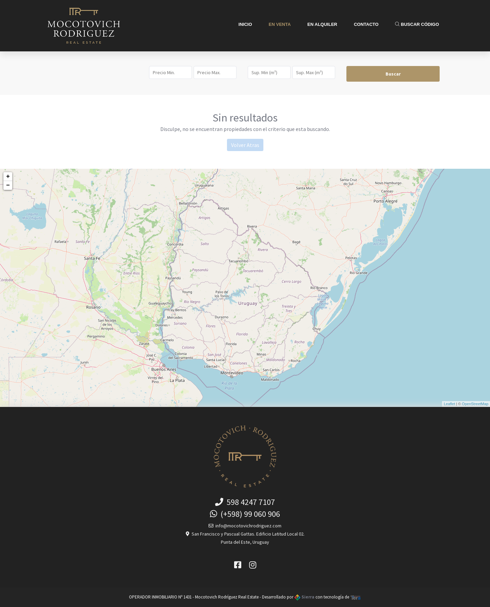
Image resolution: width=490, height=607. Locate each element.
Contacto (366, 24)
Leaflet (449, 404)
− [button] (8, 185)
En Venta (280, 24)
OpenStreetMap (475, 404)
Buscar (393, 74)
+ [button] (8, 177)
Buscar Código (417, 24)
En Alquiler (322, 24)
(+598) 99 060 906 (245, 514)
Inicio (245, 24)
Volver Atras (245, 145)
